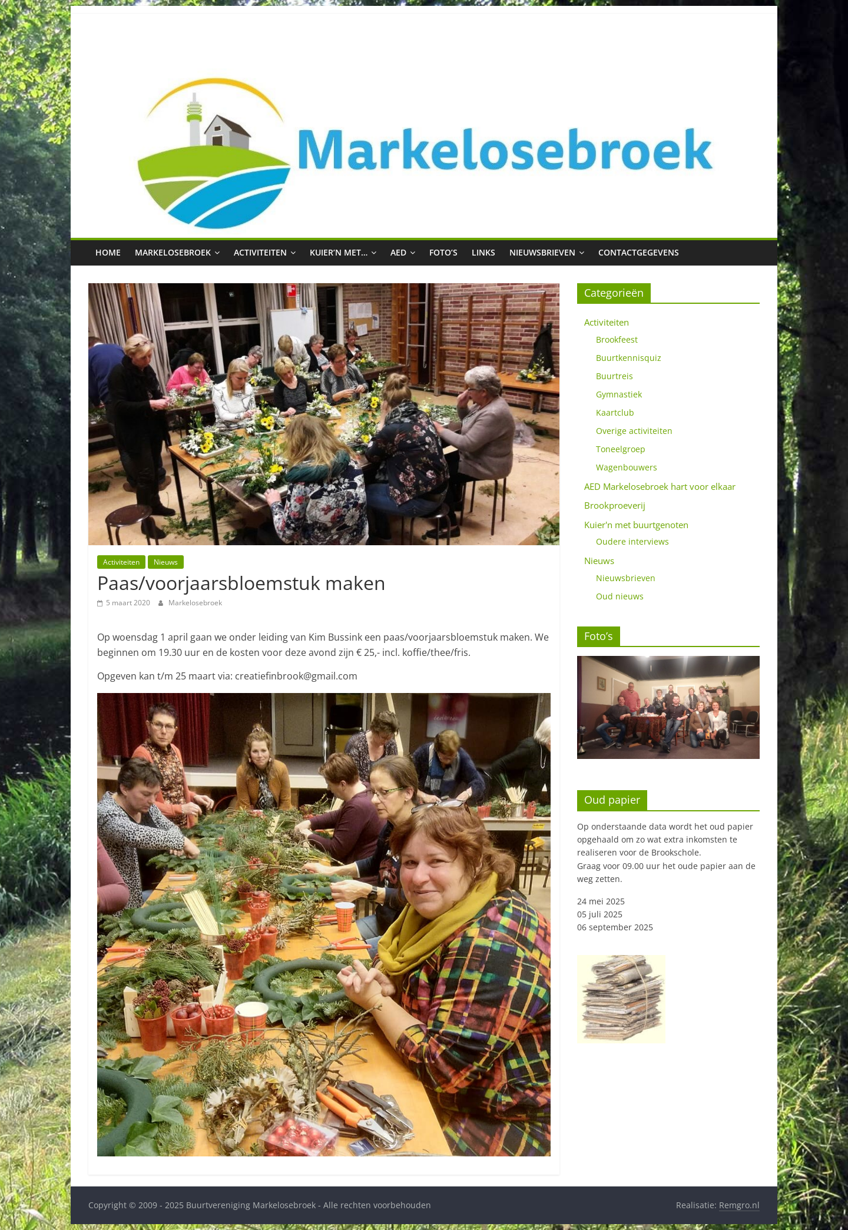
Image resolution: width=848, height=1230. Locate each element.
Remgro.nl (739, 1205)
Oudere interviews (632, 541)
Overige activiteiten (634, 430)
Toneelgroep (620, 449)
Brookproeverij (614, 505)
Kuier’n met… (338, 252)
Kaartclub (615, 412)
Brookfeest (617, 339)
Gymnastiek (619, 394)
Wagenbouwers (626, 467)
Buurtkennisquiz (628, 357)
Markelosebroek (173, 252)
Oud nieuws (620, 596)
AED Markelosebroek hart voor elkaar (660, 486)
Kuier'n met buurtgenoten (636, 525)
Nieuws (166, 562)
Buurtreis (614, 376)
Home (108, 252)
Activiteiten (260, 252)
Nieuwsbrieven (542, 252)
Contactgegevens (638, 252)
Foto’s (443, 252)
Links (483, 252)
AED (398, 252)
